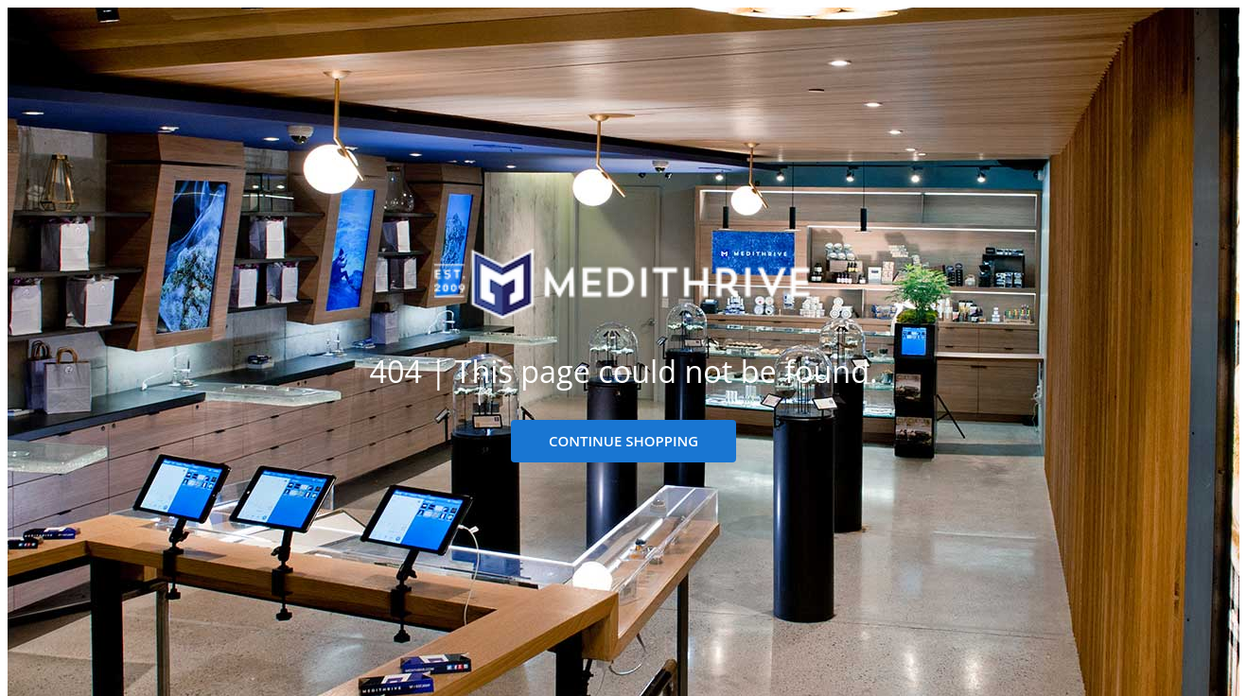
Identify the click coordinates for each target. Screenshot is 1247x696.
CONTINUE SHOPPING (623, 440)
